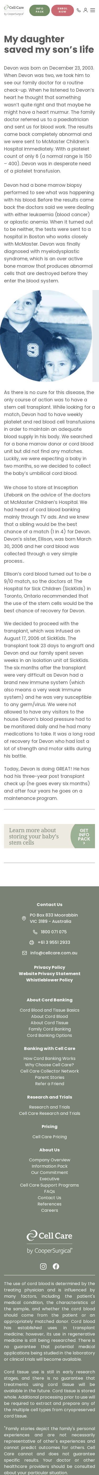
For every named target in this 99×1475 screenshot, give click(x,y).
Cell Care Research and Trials (49, 1113)
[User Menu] (85, 10)
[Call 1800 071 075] (78, 10)
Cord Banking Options (49, 1035)
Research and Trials (49, 1107)
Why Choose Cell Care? (49, 1065)
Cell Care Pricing (49, 1137)
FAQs (49, 1191)
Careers (49, 1210)
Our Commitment (49, 1172)
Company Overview (49, 1160)
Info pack (40, 10)
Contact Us (49, 905)
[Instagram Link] (43, 1266)
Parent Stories (49, 1077)
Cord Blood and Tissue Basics (49, 1010)
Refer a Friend (49, 1084)
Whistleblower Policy (49, 980)
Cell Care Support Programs (49, 1185)
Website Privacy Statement (50, 974)
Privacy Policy (49, 967)
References (49, 1204)
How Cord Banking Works (49, 1058)
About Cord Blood (49, 1016)
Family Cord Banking (50, 1029)
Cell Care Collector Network (49, 1071)
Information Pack (50, 1166)
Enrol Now (63, 10)
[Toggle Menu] (92, 10)
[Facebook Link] (56, 1266)
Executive (49, 1179)
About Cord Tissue (49, 1023)
